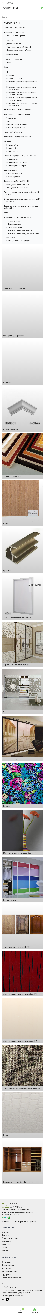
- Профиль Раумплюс (14, 78)
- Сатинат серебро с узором (16, 162)
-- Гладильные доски (15, 224)
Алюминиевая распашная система (17, 110)
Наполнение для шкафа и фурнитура (18, 217)
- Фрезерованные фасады (16, 36)
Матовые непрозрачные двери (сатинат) (20, 156)
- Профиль (10, 75)
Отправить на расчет (10, 1238)
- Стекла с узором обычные (16, 124)
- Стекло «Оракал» (13, 177)
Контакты (5, 1235)
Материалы (12, 23)
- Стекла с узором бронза (15, 128)
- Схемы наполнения (14, 228)
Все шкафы (6, 1262)
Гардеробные (7, 1275)
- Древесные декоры (14, 44)
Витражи (7, 141)
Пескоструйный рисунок (13, 132)
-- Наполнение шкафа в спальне (19, 231)
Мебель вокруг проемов (11, 1278)
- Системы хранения (13, 221)
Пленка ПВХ (8, 40)
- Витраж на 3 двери (13, 151)
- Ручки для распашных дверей (18, 241)
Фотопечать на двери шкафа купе (17, 137)
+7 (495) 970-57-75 (9, 1287)
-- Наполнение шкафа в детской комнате (23, 234)
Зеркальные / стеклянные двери (17, 114)
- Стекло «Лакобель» (14, 173)
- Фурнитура (10, 237)
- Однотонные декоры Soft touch (18, 47)
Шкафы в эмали (8, 1265)
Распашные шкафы (9, 1271)
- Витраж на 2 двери (13, 148)
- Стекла (9, 121)
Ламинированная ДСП (13, 59)
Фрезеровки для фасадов (14, 32)
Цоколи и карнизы (11, 54)
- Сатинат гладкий (13, 159)
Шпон (6, 67)
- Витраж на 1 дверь (13, 145)
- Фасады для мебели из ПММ (17, 185)
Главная (5, 1251)
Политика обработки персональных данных (19, 1222)
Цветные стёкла (10, 170)
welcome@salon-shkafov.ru (12, 1296)
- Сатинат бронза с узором (16, 166)
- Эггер (8, 63)
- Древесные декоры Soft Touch (18, 50)
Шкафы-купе (7, 1268)
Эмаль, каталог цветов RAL (15, 27)
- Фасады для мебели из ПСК (17, 188)
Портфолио (6, 1244)
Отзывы (5, 1248)
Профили (7, 72)
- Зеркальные (11, 118)
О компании (6, 1232)
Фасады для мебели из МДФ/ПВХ (17, 181)
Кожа (6, 213)
